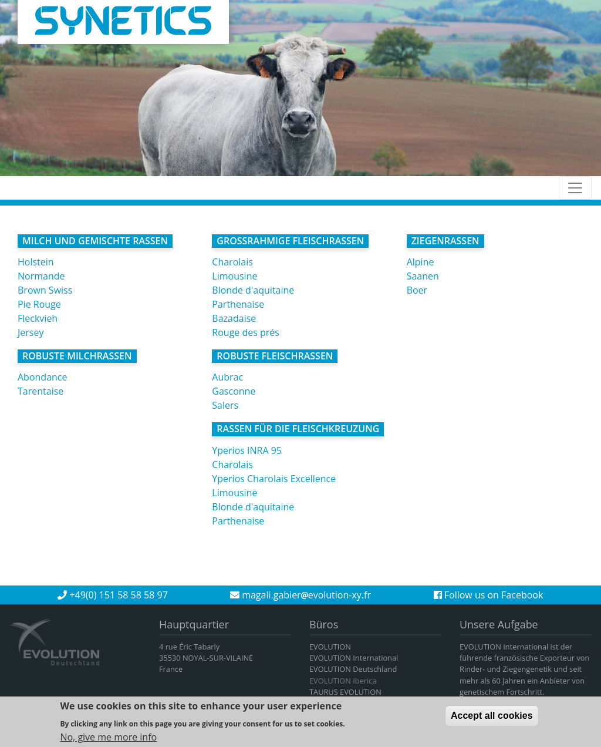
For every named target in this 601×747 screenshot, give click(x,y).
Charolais (232, 261)
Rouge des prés (245, 332)
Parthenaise (238, 304)
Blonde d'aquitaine (253, 290)
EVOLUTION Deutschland (353, 669)
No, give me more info (108, 738)
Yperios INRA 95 (247, 450)
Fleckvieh (38, 318)
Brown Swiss (45, 290)
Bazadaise (234, 318)
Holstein (36, 261)
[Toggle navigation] (575, 188)
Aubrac (227, 377)
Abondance (42, 377)
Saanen (423, 276)
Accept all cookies (492, 718)
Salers (225, 405)
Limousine (234, 276)
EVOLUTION (330, 646)
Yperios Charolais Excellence (274, 478)
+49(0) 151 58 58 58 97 (113, 594)
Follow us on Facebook (488, 594)
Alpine (420, 261)
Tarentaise (40, 391)
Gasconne (233, 391)
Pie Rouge (39, 304)
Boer (417, 290)
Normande (41, 276)
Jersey (30, 332)
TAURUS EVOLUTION (345, 692)
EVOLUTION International (353, 657)
